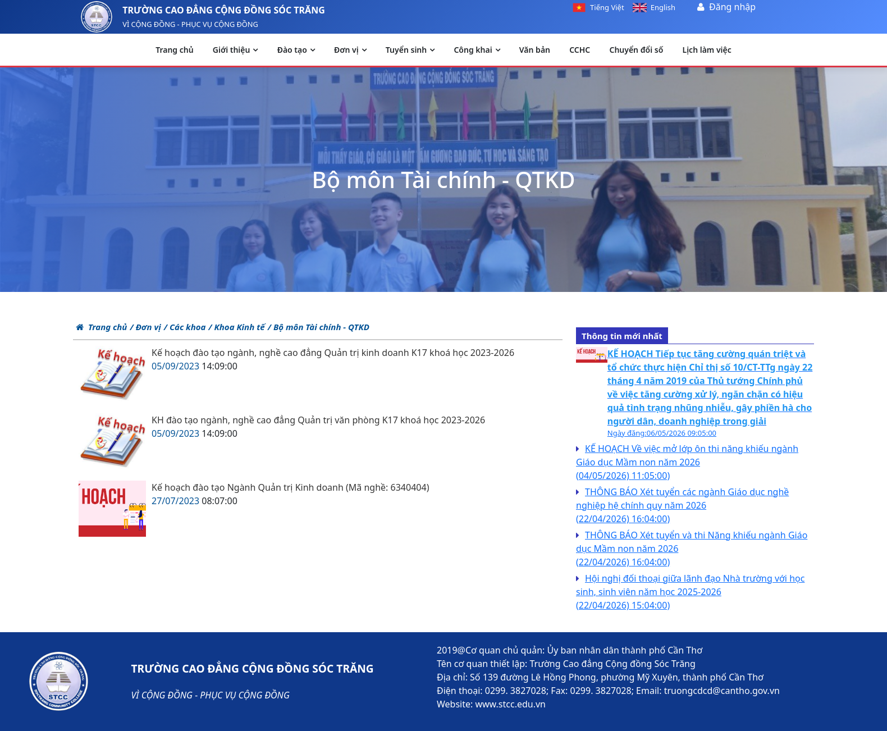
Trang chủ (101, 326)
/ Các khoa (185, 326)
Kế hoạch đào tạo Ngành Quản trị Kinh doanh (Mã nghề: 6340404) (290, 487)
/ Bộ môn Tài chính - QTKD (318, 326)
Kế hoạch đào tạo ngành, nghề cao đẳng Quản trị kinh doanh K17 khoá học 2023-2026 (333, 352)
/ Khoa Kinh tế (236, 326)
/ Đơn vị (145, 326)
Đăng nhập (732, 7)
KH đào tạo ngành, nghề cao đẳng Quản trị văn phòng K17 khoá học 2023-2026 (318, 420)
